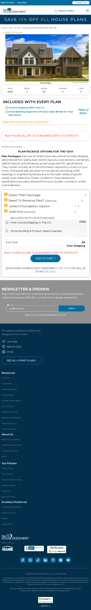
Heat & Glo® (7, 524)
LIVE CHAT (63, 268)
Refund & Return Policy (12, 480)
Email (7, 352)
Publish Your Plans (10, 412)
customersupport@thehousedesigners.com (54, 591)
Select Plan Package (22, 194)
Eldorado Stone (8, 513)
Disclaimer (6, 491)
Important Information (12, 445)
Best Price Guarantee (11, 439)
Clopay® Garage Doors (11, 507)
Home (4, 28)
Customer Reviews (10, 451)
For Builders (7, 383)
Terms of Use (7, 474)
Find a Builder (8, 395)
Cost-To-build (7, 406)
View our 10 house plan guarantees (26, 122)
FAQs (4, 456)
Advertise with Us (9, 423)
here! (63, 314)
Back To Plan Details (12, 147)
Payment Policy (8, 497)
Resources (8, 372)
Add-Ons (19, 211)
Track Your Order (9, 429)
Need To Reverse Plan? (30, 200)
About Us (7, 434)
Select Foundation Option (27, 206)
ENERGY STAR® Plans (11, 418)
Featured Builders (9, 389)
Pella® (4, 518)
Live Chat (21, 3)
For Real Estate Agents (11, 400)
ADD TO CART (46, 258)
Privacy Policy (7, 468)
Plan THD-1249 (14, 28)
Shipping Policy (8, 485)
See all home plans (22, 360)
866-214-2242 (7, 3)
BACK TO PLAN (13, 32)
